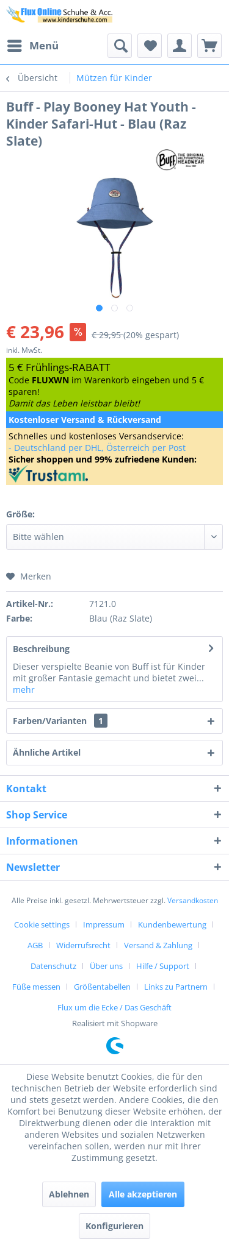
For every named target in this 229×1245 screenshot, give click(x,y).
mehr (24, 689)
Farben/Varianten (60, 720)
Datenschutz (53, 965)
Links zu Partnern (176, 986)
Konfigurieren (114, 1226)
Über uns (106, 965)
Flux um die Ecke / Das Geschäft (114, 1007)
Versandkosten (192, 900)
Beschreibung (41, 648)
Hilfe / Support (162, 965)
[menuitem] (32, 46)
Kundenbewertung (172, 924)
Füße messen (36, 986)
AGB (35, 945)
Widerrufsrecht (83, 945)
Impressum (104, 924)
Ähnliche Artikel (47, 752)
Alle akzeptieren (143, 1194)
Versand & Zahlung (158, 945)
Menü (33, 44)
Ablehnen (69, 1194)
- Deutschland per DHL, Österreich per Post (97, 447)
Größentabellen (102, 986)
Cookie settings (42, 924)
